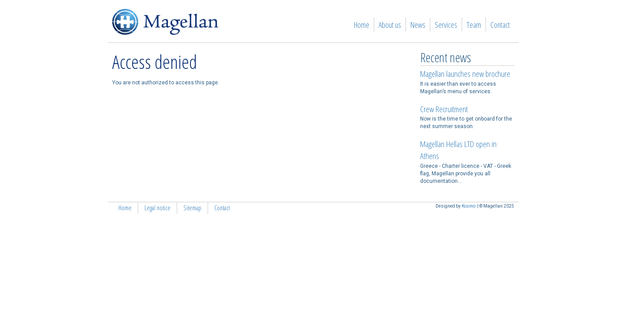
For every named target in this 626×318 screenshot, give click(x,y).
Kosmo (468, 206)
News (417, 24)
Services (446, 24)
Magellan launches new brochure (465, 74)
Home (361, 24)
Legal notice (157, 208)
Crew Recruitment (444, 109)
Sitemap (192, 208)
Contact (500, 24)
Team (474, 24)
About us (390, 24)
